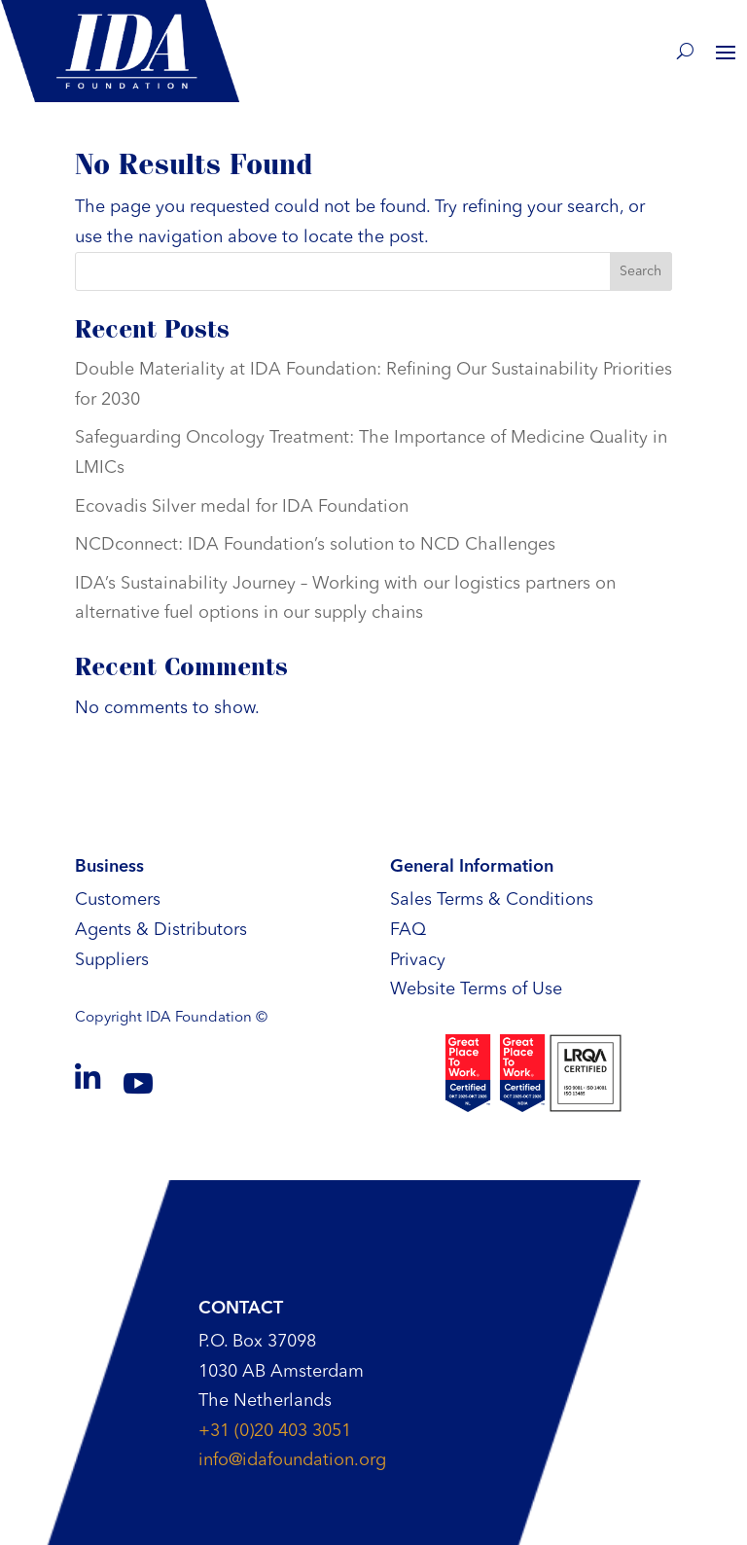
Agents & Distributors (161, 930)
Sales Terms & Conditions (491, 900)
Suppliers (112, 960)
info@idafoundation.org (292, 1460)
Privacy (417, 960)
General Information (471, 867)
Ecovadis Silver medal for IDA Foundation (242, 507)
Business (109, 867)
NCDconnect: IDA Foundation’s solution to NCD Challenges (315, 545)
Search (640, 271)
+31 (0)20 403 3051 (274, 1431)
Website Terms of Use (476, 989)
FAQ (408, 930)
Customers (117, 900)
